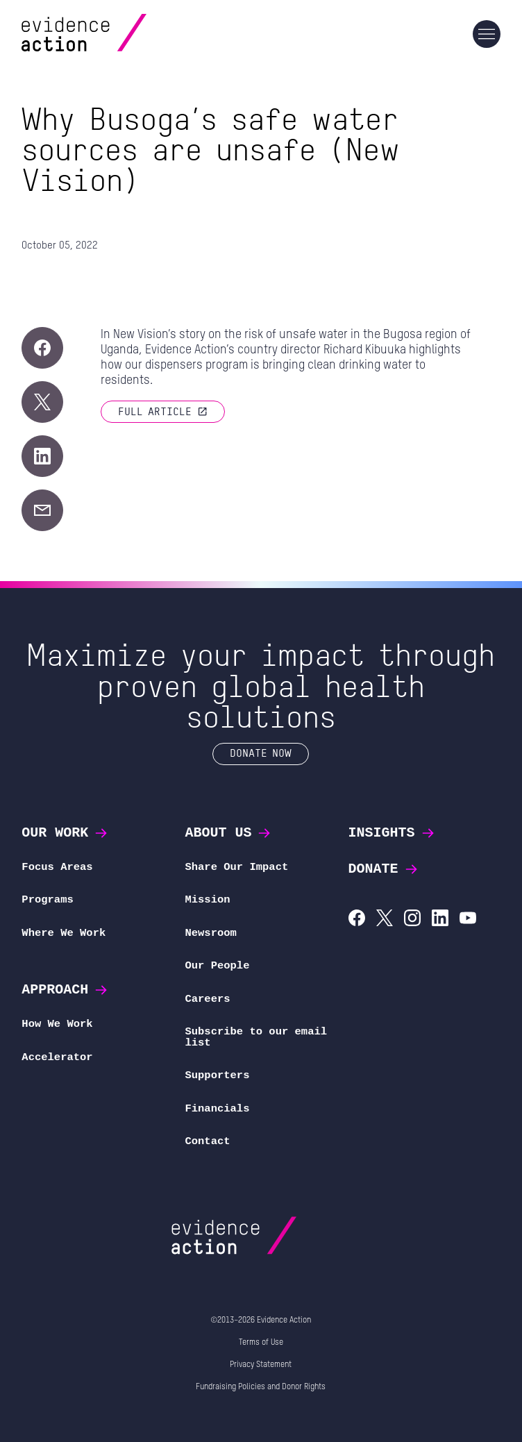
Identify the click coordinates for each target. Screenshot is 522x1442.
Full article (163, 411)
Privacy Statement (261, 1365)
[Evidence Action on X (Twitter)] (384, 919)
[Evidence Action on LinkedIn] (440, 919)
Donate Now (261, 753)
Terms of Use (261, 1343)
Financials (217, 1108)
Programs (47, 899)
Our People (217, 965)
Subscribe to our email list (256, 1037)
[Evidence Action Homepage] (111, 34)
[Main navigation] (486, 34)
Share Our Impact (236, 867)
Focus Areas (57, 867)
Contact (207, 1141)
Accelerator (57, 1057)
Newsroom (210, 933)
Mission (207, 899)
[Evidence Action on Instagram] (412, 919)
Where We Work (64, 933)
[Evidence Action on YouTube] (468, 919)
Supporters (217, 1075)
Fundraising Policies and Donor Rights (261, 1387)
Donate (383, 869)
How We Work (57, 1024)
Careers (207, 999)
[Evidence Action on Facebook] (356, 919)
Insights (392, 832)
